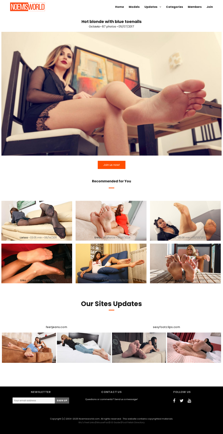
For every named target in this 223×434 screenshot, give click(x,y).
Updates (150, 7)
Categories (174, 7)
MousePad (103, 422)
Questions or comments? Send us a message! (111, 399)
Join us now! (111, 165)
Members (195, 7)
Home (119, 7)
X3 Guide (115, 422)
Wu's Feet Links (86, 422)
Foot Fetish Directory (133, 422)
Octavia (94, 27)
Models (134, 7)
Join (209, 7)
